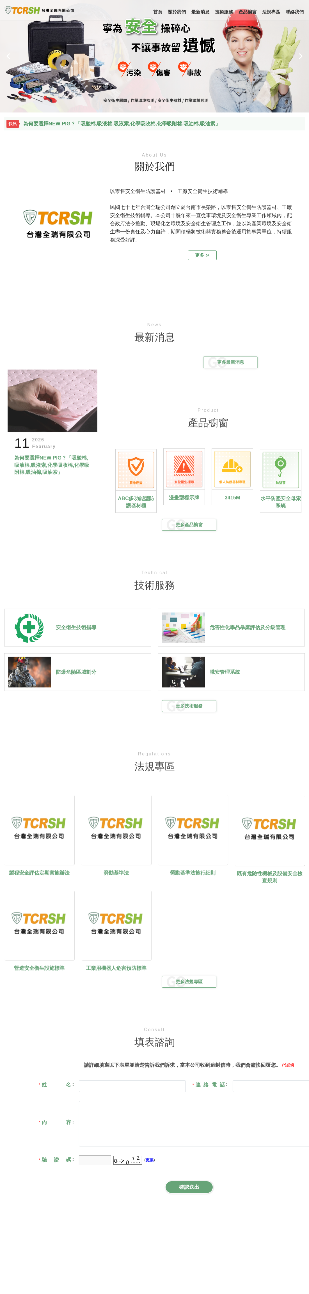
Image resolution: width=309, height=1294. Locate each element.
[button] (8, 56)
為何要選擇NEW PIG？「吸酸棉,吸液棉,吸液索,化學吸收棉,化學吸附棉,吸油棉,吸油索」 (121, 124)
